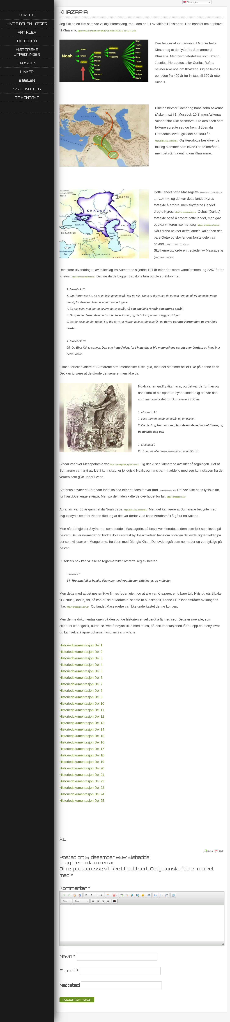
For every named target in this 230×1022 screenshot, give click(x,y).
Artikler (27, 32)
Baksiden (27, 63)
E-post (69, 970)
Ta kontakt (27, 98)
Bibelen (27, 80)
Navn (67, 956)
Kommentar (74, 888)
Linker (27, 72)
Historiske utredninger (27, 52)
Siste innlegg (27, 89)
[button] (63, 895)
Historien (27, 41)
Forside (27, 15)
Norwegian (190, 2)
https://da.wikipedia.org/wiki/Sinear (124, 464)
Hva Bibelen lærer (27, 24)
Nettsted (69, 985)
